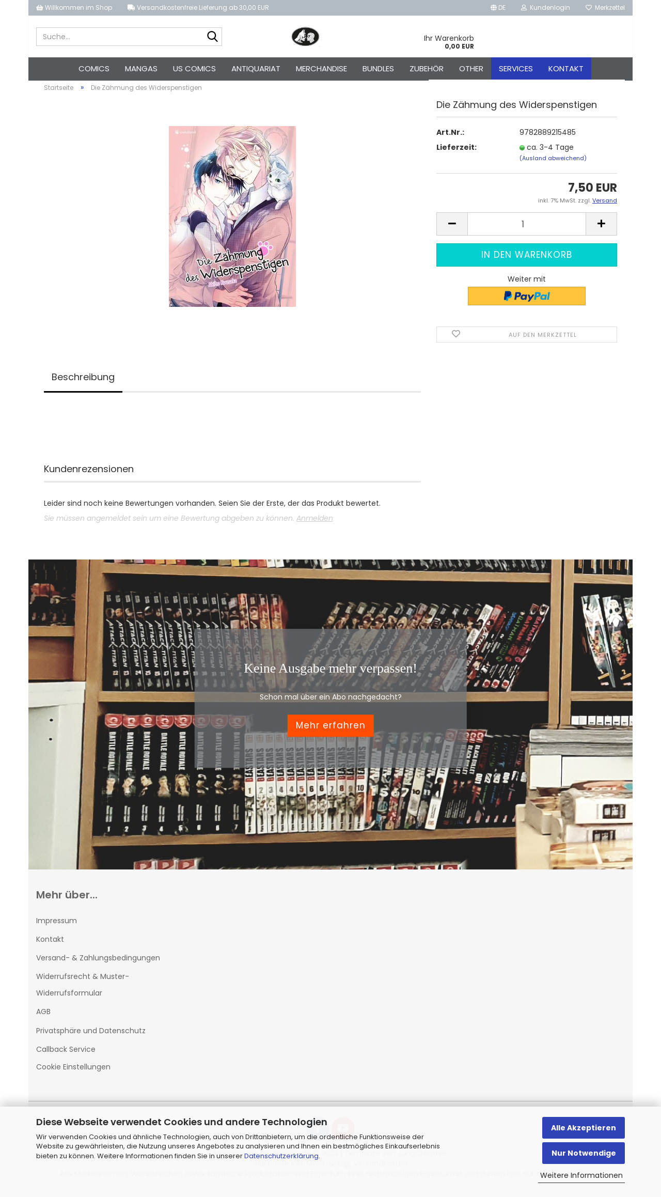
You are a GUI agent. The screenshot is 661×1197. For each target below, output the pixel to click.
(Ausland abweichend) (553, 164)
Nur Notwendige (584, 1153)
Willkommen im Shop (74, 7)
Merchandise (321, 68)
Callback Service (66, 1055)
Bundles (378, 68)
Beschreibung (83, 382)
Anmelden (314, 524)
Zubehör (427, 68)
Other (471, 68)
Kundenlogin (545, 7)
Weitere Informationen (581, 1175)
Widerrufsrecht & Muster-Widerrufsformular (82, 990)
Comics (93, 68)
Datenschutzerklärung (281, 1156)
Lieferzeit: (456, 153)
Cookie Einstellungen (73, 1072)
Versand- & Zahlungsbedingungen (98, 963)
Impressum (56, 926)
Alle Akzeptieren (583, 1128)
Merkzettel (605, 7)
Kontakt (566, 68)
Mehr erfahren (331, 731)
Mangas (141, 68)
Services (516, 68)
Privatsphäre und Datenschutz (91, 1036)
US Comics (194, 68)
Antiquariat (255, 68)
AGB (43, 1018)
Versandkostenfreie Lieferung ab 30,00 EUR (198, 7)
